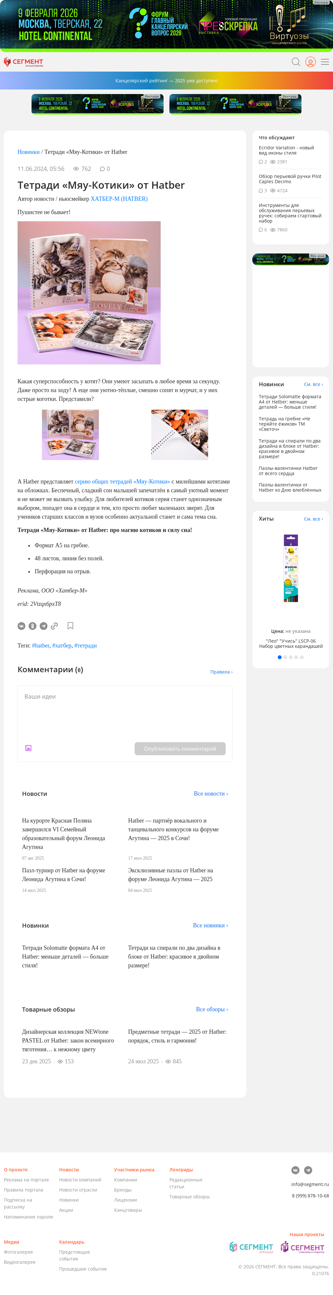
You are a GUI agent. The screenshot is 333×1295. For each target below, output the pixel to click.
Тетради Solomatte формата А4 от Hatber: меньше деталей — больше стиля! (65, 957)
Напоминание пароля (28, 1217)
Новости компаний (80, 1180)
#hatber (40, 645)
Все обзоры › (212, 1009)
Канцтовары (128, 1210)
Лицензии (125, 1200)
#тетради (85, 645)
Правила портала (23, 1190)
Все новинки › (210, 925)
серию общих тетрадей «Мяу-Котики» (121, 481)
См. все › (313, 384)
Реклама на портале (26, 1180)
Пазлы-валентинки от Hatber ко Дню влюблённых (290, 487)
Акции (66, 1210)
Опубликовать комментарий (180, 748)
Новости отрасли (78, 1190)
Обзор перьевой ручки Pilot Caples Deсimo (290, 178)
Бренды (123, 1190)
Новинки (29, 152)
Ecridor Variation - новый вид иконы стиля (286, 150)
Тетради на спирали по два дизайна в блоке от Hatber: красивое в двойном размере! (174, 957)
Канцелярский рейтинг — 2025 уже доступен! (166, 80)
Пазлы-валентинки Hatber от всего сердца (288, 470)
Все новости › (211, 793)
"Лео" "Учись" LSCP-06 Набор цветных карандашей (291, 643)
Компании (125, 1180)
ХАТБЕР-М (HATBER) (119, 199)
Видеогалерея (19, 1262)
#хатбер (62, 645)
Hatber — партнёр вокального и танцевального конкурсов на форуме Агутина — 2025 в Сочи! (173, 829)
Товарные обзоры (189, 1196)
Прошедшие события (83, 1269)
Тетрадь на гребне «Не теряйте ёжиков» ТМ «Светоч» (284, 424)
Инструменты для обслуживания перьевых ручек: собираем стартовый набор (290, 213)
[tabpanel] (290, 588)
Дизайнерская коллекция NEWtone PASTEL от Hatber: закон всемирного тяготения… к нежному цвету (68, 1041)
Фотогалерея (18, 1252)
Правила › (221, 672)
